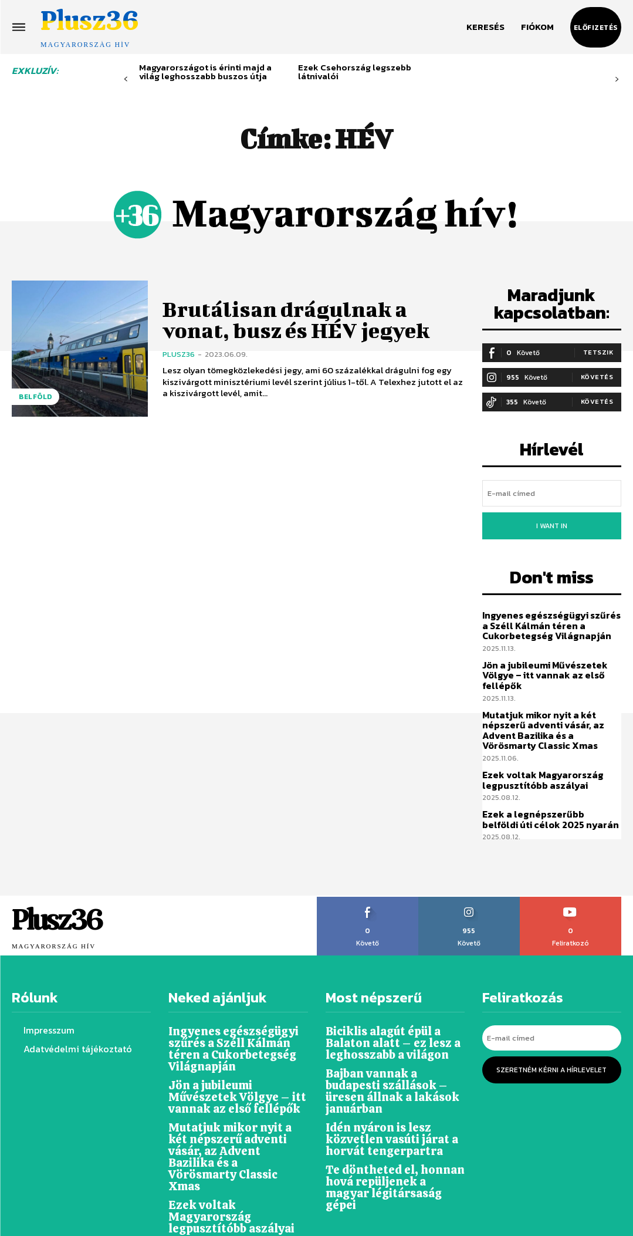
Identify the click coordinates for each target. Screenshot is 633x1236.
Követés (597, 374)
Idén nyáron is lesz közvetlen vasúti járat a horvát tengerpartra (384, 1097)
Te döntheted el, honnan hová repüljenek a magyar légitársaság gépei (389, 1136)
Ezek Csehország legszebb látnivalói (354, 71)
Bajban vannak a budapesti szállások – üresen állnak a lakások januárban (394, 1058)
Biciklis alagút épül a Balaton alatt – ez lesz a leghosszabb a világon (386, 1019)
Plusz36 (179, 351)
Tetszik (598, 349)
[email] (551, 490)
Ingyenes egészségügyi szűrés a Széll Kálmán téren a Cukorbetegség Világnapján (549, 615)
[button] (485, 27)
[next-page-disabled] (617, 79)
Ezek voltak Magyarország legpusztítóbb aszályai (538, 763)
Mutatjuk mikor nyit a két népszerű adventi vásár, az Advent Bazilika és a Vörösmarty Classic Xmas (551, 715)
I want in (551, 520)
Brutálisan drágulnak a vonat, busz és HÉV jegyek (305, 319)
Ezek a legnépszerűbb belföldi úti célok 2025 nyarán (547, 801)
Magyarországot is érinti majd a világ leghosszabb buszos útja (205, 71)
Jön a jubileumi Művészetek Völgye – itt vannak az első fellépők (541, 663)
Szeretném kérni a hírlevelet (551, 1046)
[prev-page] (126, 79)
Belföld (35, 396)
